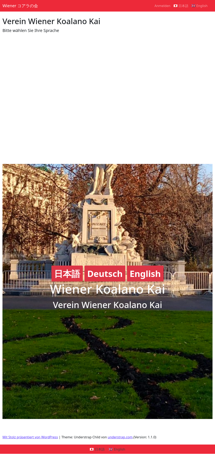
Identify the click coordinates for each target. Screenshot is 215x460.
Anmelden (162, 6)
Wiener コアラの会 (20, 5)
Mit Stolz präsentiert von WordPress (30, 437)
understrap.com (120, 437)
